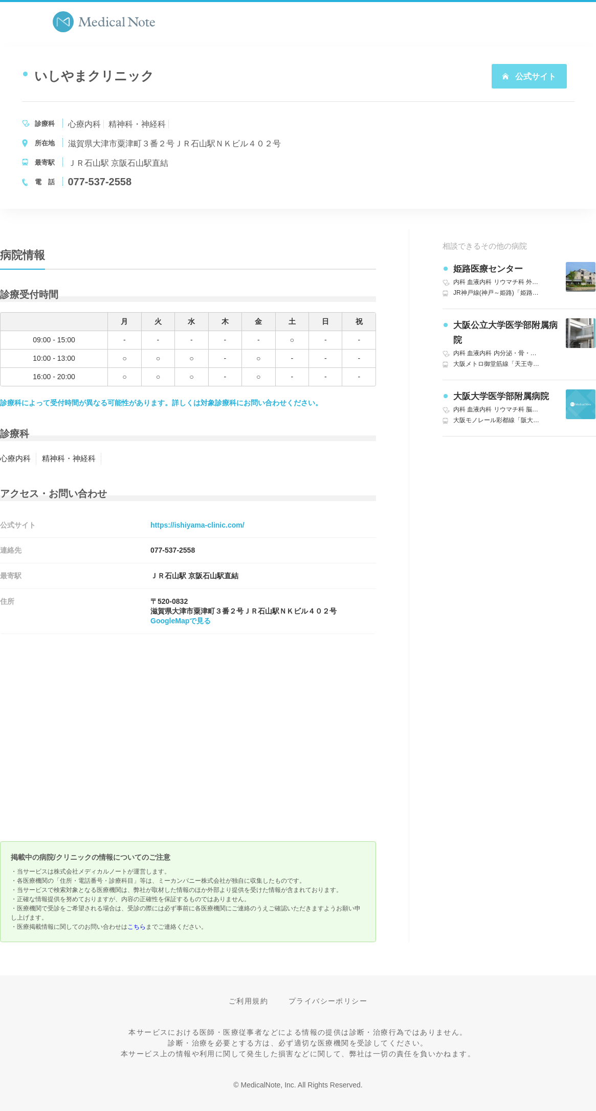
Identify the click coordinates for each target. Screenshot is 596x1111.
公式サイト (529, 76)
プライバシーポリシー (328, 1001)
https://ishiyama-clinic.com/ (197, 525)
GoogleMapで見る (180, 621)
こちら (136, 926)
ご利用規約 (248, 1001)
